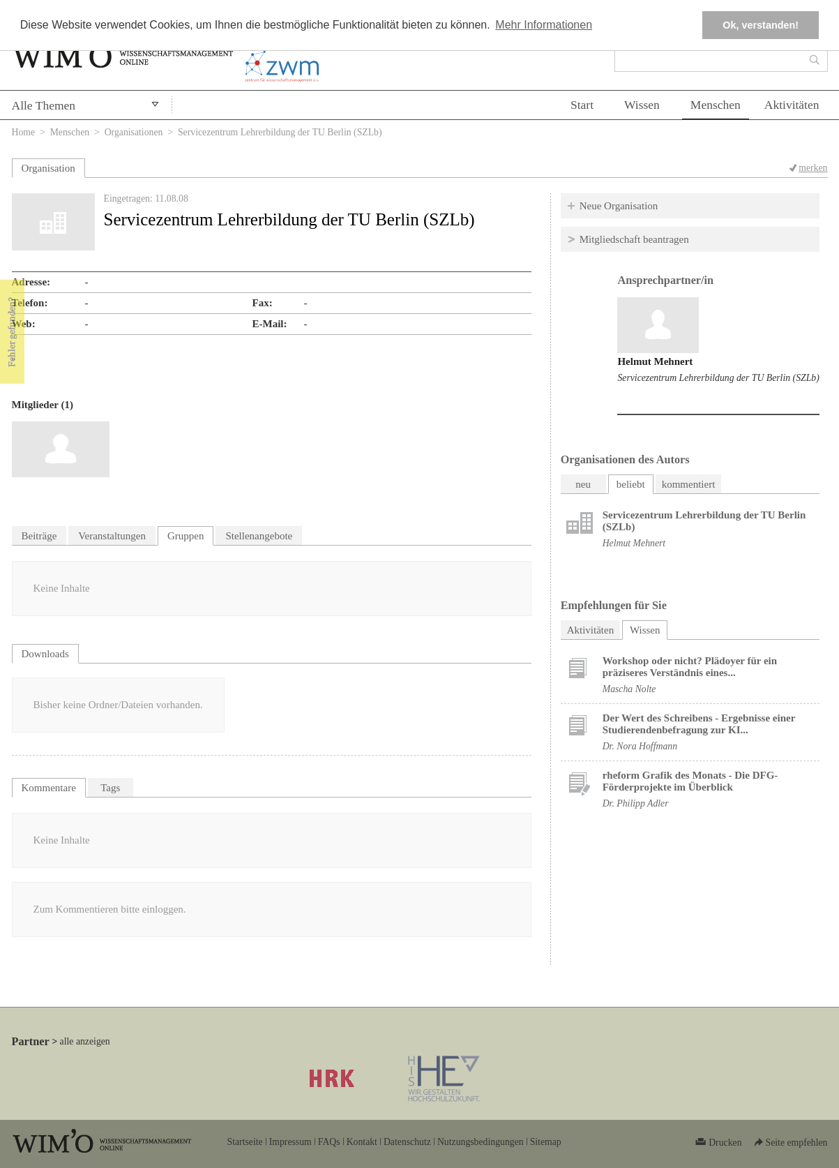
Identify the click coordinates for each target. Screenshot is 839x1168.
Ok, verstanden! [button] (761, 25)
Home (24, 132)
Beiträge (39, 535)
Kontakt (362, 1142)
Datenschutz (407, 1142)
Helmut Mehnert (655, 361)
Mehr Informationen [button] (543, 25)
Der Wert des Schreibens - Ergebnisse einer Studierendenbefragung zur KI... (699, 723)
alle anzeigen (85, 1041)
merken (813, 168)
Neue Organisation (619, 205)
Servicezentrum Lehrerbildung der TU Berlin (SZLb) (718, 378)
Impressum (290, 1142)
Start (582, 105)
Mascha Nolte (629, 689)
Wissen (642, 105)
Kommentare (49, 787)
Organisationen (134, 132)
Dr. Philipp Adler (636, 803)
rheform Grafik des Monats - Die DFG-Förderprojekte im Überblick (690, 781)
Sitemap (545, 1142)
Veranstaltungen (112, 535)
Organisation (48, 168)
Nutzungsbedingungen (480, 1142)
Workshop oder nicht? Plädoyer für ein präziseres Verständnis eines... (690, 666)
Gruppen (185, 535)
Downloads (45, 653)
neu (583, 484)
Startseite (245, 1142)
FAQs (329, 1142)
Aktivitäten (791, 105)
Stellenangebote (258, 535)
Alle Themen (44, 105)
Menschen (715, 105)
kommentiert (689, 484)
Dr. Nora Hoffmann (640, 746)
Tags (110, 787)
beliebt (631, 484)
